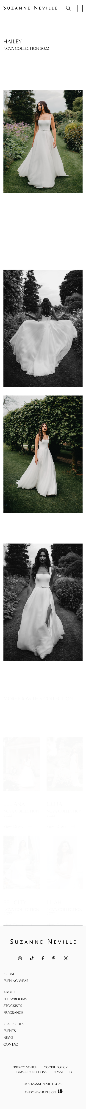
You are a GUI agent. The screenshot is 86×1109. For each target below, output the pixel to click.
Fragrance (13, 1012)
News (8, 1037)
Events (9, 1031)
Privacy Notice (25, 1067)
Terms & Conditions (30, 1072)
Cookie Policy (56, 1067)
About (9, 992)
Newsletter (62, 1072)
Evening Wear (15, 981)
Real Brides (13, 1024)
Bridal (9, 974)
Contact (11, 1044)
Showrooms (15, 999)
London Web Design (40, 1092)
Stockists (12, 1006)
